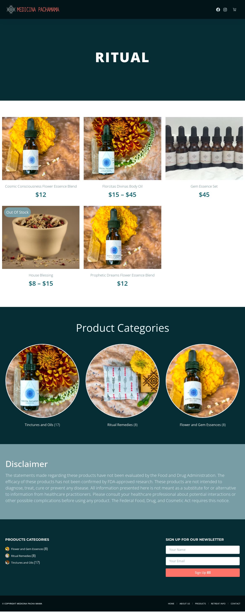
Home (171, 605)
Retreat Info (218, 605)
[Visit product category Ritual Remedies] (122, 386)
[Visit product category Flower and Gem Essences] (203, 386)
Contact (235, 605)
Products (200, 605)
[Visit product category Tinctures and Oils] (42, 386)
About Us (185, 605)
